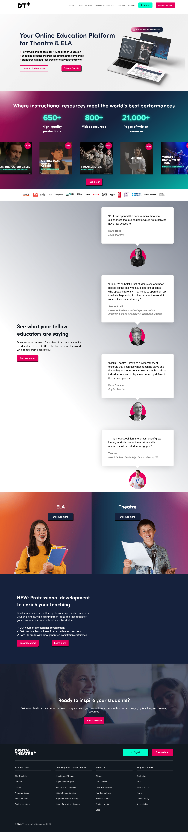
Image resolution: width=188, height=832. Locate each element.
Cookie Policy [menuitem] (143, 798)
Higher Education (85, 5)
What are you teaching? (104, 5)
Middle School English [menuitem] (65, 793)
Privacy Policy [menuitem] (143, 787)
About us (131, 5)
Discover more (60, 516)
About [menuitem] (99, 776)
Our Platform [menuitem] (101, 781)
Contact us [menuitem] (141, 776)
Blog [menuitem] (98, 810)
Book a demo (162, 752)
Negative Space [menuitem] (22, 793)
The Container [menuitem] (21, 798)
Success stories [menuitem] (103, 798)
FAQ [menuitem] (138, 781)
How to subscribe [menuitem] (104, 787)
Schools (71, 5)
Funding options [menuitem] (103, 793)
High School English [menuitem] (64, 781)
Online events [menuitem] (102, 804)
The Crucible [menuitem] (21, 776)
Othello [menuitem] (18, 781)
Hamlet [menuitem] (18, 787)
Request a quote (165, 5)
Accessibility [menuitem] (142, 804)
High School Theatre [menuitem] (64, 776)
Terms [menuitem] (139, 793)
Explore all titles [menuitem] (22, 804)
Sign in (146, 5)
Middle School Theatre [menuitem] (65, 787)
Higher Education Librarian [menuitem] (67, 804)
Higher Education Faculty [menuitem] (66, 798)
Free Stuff (121, 5)
